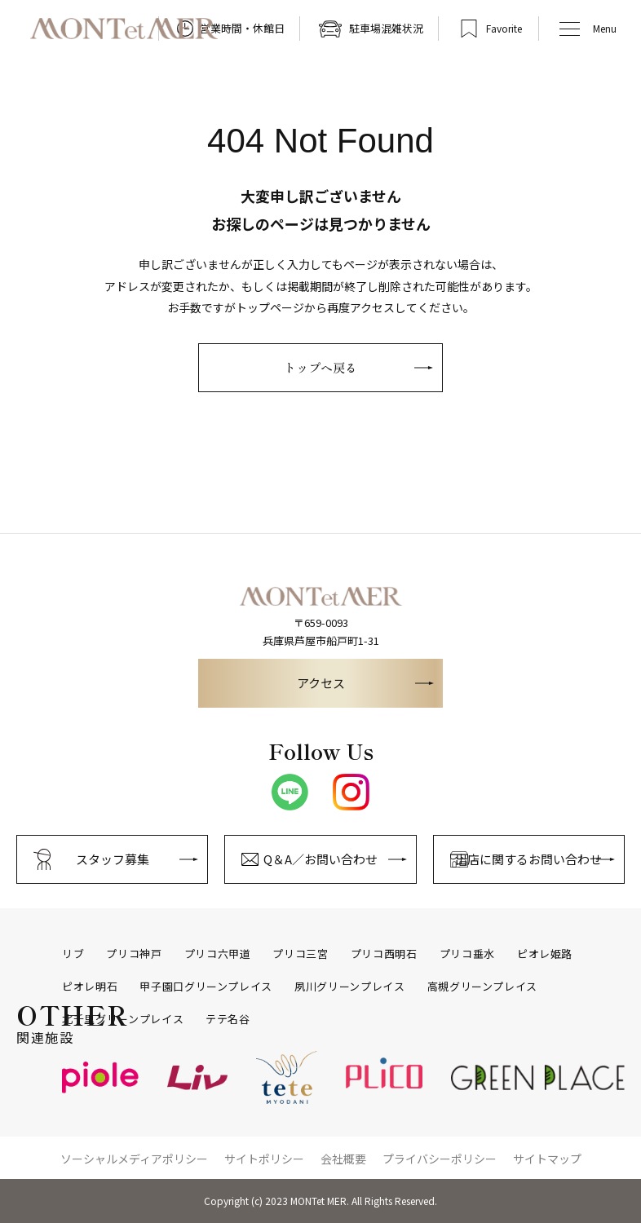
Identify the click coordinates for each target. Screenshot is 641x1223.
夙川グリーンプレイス (349, 986)
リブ (73, 954)
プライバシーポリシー (439, 1158)
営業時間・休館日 (242, 28)
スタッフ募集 (112, 859)
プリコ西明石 (384, 954)
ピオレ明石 (89, 986)
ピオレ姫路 (544, 954)
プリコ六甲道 (217, 954)
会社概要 (343, 1158)
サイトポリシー (264, 1158)
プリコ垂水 (467, 954)
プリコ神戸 (133, 954)
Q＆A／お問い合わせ (320, 859)
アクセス (321, 682)
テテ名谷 (228, 1019)
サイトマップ (547, 1158)
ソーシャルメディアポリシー (134, 1158)
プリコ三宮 (300, 954)
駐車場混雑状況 (386, 28)
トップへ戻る (320, 367)
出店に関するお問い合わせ (528, 859)
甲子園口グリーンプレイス (205, 986)
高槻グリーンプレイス (482, 986)
